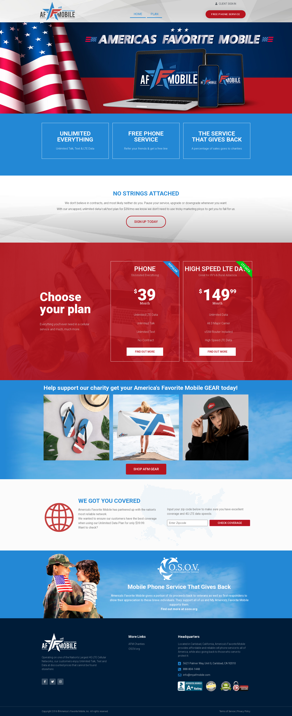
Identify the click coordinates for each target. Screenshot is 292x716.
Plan (154, 14)
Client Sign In (227, 3)
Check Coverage (230, 523)
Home (138, 14)
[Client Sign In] (216, 4)
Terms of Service (227, 711)
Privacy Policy (243, 711)
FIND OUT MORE (145, 351)
